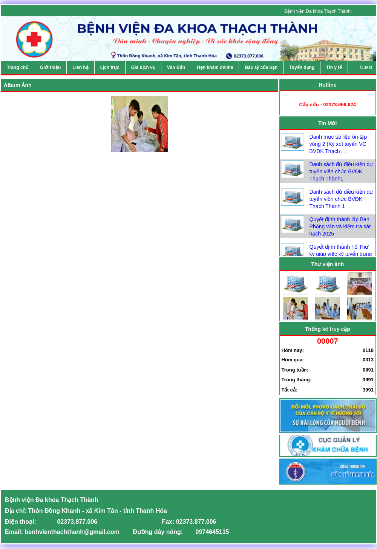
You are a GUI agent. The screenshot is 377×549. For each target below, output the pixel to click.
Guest (366, 67)
